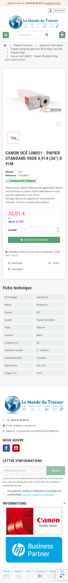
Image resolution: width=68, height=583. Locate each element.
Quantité (12, 230)
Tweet (54, 263)
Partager (15, 263)
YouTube (16, 448)
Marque (9, 171)
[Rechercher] (34, 35)
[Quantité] (39, 230)
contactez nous (53, 3)
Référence (10, 175)
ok (55, 470)
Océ (20, 171)
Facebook (6, 448)
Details (14, 255)
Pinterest (16, 269)
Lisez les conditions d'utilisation (38, 494)
